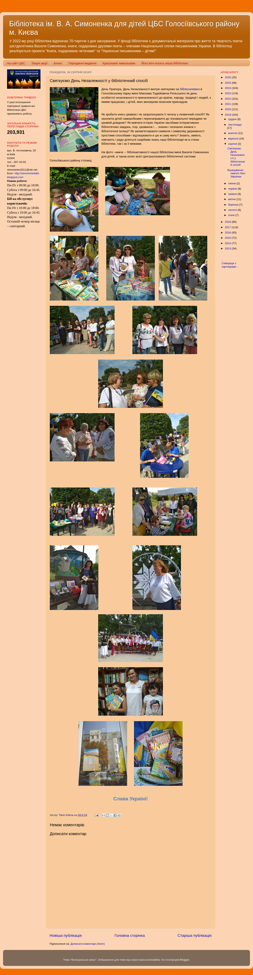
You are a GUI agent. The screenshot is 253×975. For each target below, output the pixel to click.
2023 (228, 93)
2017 (228, 227)
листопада (234, 124)
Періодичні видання (82, 63)
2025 (228, 82)
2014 (228, 243)
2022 (228, 98)
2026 (228, 77)
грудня (232, 119)
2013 (228, 248)
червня (233, 188)
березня (233, 204)
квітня (232, 199)
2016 (228, 232)
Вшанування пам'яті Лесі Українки (236, 173)
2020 (228, 109)
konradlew (153, 959)
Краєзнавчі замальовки (119, 63)
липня (232, 183)
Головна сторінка (130, 935)
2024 (228, 88)
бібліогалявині (189, 89)
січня (231, 215)
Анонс (58, 63)
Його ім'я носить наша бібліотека (164, 63)
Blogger (184, 959)
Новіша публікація (66, 935)
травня (233, 193)
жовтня (233, 133)
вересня (233, 138)
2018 (228, 221)
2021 (228, 104)
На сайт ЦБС (16, 63)
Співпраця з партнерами (229, 265)
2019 (228, 114)
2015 (228, 237)
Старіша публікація (195, 935)
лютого (233, 209)
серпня (233, 143)
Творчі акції (39, 63)
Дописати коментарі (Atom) (87, 943)
